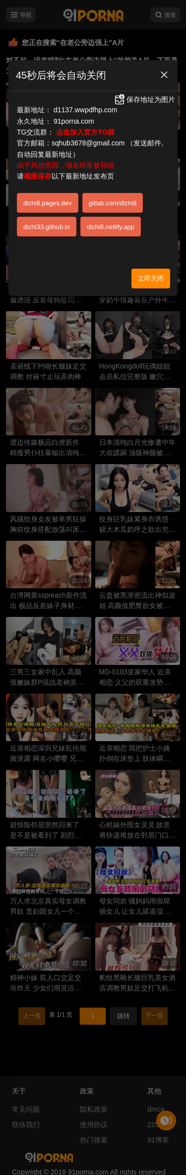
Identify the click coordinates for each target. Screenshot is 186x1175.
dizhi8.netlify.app (110, 227)
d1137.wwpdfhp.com (85, 110)
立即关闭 (151, 278)
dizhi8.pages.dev (47, 203)
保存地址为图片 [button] (144, 99)
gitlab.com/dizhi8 (113, 203)
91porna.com (74, 121)
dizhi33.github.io (46, 227)
